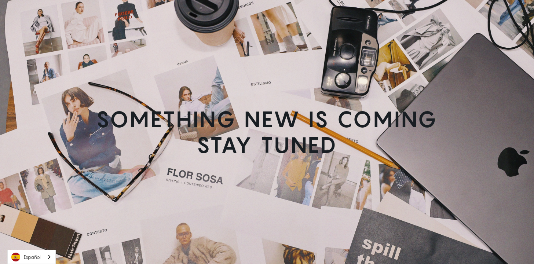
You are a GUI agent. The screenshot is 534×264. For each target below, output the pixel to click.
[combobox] (31, 257)
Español (26, 257)
